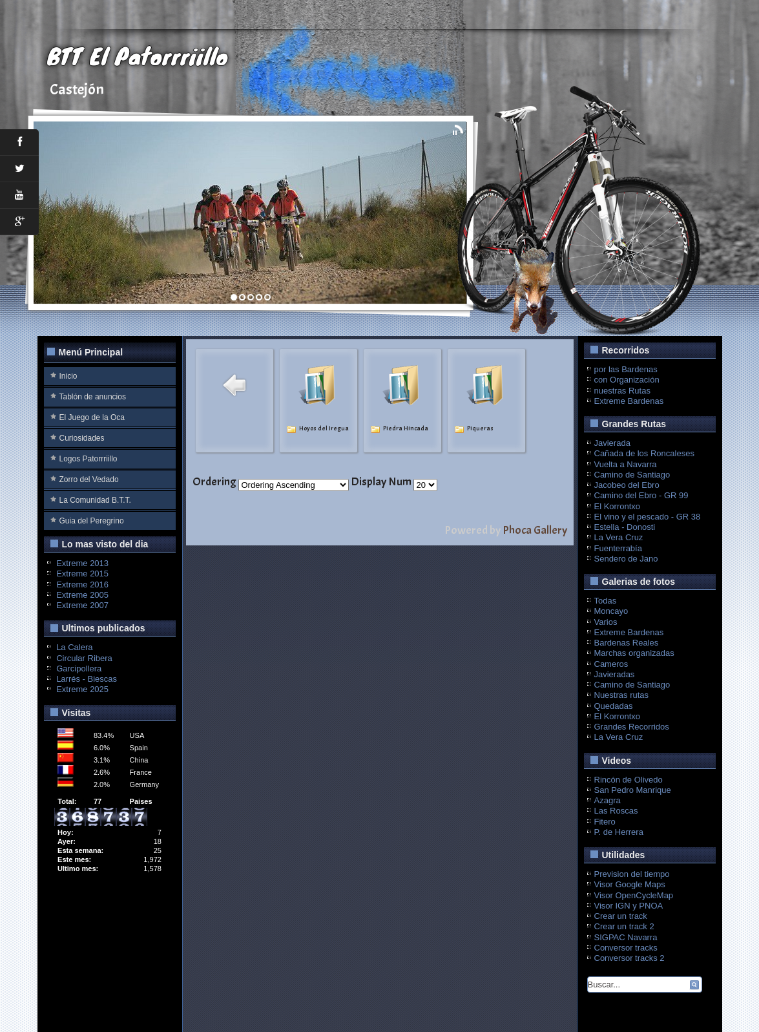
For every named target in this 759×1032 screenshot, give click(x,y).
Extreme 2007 (82, 605)
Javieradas (614, 674)
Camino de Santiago (632, 474)
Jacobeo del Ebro (627, 485)
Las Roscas (616, 811)
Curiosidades (82, 438)
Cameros (611, 664)
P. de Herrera (618, 832)
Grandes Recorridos (631, 727)
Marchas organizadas (634, 653)
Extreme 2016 (82, 584)
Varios (606, 622)
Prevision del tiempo (632, 874)
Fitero (605, 822)
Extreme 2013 (82, 563)
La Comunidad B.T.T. (95, 500)
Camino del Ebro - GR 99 (641, 495)
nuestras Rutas (622, 390)
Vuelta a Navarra (625, 464)
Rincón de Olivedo (628, 780)
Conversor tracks (626, 948)
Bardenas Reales (626, 643)
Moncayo (611, 611)
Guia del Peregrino (91, 520)
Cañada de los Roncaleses (644, 453)
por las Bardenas (626, 369)
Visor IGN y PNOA (628, 906)
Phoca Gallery (535, 530)
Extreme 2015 (82, 573)
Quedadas (613, 706)
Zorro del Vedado (89, 479)
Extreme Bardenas (629, 401)
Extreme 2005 (82, 595)
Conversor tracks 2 (629, 958)
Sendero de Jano (626, 558)
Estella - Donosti (625, 527)
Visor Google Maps (629, 884)
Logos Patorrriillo (88, 458)
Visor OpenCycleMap (634, 895)
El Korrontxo (617, 506)
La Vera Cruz (618, 537)
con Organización (627, 379)
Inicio (68, 376)
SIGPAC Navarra (626, 937)
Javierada (612, 443)
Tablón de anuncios (92, 396)
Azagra (607, 800)
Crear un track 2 (624, 926)
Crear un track (620, 916)
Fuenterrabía (618, 548)
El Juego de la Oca (92, 417)
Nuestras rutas (621, 695)
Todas (605, 601)
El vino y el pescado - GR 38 (647, 516)
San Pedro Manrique (632, 790)
